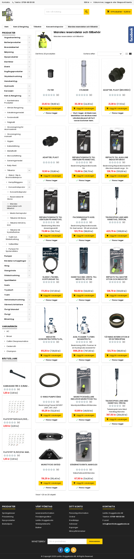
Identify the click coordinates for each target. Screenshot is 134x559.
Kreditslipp (74, 520)
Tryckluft (8, 290)
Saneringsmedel (14, 160)
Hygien (10, 141)
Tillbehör (11, 170)
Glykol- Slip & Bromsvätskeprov (14, 176)
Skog (6, 265)
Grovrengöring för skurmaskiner (13, 128)
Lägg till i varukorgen (50, 108)
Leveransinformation (45, 513)
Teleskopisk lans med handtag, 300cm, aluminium (116, 219)
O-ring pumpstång (50, 396)
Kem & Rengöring (12, 95)
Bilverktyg (9, 319)
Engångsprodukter (13, 71)
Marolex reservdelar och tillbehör (14, 206)
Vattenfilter (13, 244)
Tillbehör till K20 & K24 (16, 224)
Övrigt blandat (11, 309)
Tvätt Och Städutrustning (12, 238)
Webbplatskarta (43, 524)
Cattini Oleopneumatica (17, 341)
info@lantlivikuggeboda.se (116, 524)
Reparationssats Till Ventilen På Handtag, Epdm (50, 219)
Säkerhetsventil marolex (83, 464)
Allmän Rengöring (15, 107)
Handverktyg (10, 81)
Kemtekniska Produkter (11, 101)
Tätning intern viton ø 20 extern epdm (116, 338)
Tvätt (7, 295)
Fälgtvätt (11, 122)
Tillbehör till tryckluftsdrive (13, 231)
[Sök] (67, 12)
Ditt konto (76, 506)
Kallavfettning (13, 146)
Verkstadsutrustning (14, 299)
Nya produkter (8, 520)
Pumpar (8, 256)
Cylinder (83, 90)
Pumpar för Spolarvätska (12, 250)
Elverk (7, 66)
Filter (51, 90)
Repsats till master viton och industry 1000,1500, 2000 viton (116, 279)
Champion (11, 351)
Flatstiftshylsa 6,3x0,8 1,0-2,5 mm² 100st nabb (16, 419)
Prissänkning (7, 516)
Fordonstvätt (12, 117)
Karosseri (8, 91)
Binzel (9, 336)
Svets (7, 285)
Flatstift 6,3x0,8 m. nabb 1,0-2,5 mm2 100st (16, 452)
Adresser (73, 524)
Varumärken (9, 326)
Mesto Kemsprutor (18, 213)
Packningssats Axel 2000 (84, 218)
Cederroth (11, 346)
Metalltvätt (12, 151)
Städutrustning (12, 275)
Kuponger (73, 527)
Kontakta (6, 2)
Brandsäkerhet (11, 47)
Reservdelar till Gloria (15, 197)
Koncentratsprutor (17, 187)
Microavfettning (14, 155)
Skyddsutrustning (13, 76)
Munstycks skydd (50, 464)
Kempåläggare (16, 182)
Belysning (9, 52)
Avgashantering (12, 37)
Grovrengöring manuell (12, 135)
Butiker (39, 527)
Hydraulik (9, 86)
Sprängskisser (8, 513)
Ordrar (72, 516)
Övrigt (7, 314)
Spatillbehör (10, 280)
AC (7, 331)
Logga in (108, 2)
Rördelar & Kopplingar (15, 261)
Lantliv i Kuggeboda (44, 520)
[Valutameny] (88, 2)
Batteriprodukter (12, 42)
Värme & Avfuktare (13, 304)
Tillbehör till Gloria (18, 218)
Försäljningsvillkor (43, 516)
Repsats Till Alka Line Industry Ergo (117, 158)
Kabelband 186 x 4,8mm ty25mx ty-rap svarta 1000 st (16, 386)
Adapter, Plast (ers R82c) (117, 90)
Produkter (8, 32)
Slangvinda (10, 270)
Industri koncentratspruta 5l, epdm (51, 339)
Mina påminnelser (77, 531)
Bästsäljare (9, 358)
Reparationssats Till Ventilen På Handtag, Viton (83, 159)
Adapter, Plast (51, 157)
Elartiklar (8, 61)
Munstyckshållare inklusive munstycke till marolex (84, 399)
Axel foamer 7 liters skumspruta (84, 338)
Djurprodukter (11, 57)
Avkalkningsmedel (15, 112)
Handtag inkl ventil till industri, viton (84, 278)
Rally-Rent (11, 165)
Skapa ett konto (124, 2)
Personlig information (78, 513)
